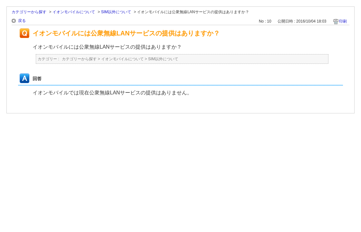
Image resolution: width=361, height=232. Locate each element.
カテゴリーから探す (29, 12)
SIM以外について (116, 12)
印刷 (343, 21)
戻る (22, 20)
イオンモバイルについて (74, 12)
